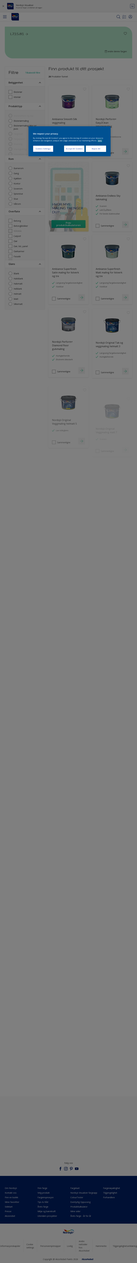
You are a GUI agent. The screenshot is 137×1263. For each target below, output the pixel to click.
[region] (70, 141)
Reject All (96, 149)
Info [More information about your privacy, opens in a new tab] (100, 140)
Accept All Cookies (74, 149)
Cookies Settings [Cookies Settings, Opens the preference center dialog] (43, 149)
